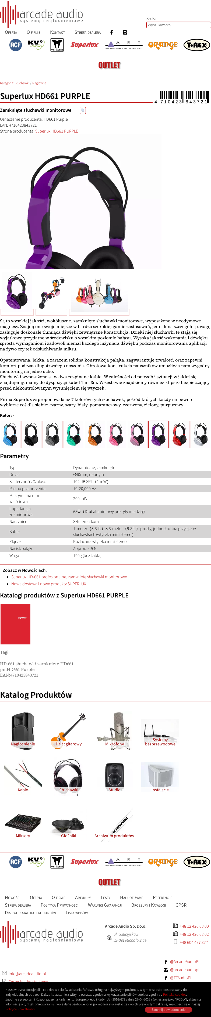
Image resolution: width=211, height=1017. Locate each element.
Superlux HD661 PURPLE (56, 131)
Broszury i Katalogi (148, 905)
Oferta (36, 897)
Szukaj (151, 19)
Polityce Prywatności (20, 1009)
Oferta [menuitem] (11, 32)
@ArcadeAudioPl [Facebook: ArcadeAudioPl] (184, 962)
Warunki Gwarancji (105, 905)
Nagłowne (39, 83)
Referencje (162, 897)
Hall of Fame (131, 897)
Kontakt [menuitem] (57, 32)
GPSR (181, 905)
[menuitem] (111, 32)
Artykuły (83, 897)
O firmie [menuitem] (33, 32)
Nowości (12, 897)
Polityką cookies (174, 994)
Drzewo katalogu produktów (30, 912)
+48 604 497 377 (194, 942)
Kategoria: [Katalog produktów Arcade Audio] (7, 83)
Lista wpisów (77, 912)
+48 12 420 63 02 (194, 934)
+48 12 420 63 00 (194, 926)
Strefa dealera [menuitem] (88, 32)
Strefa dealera (18, 905)
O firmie (58, 897)
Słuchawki (22, 83)
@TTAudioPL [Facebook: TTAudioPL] (181, 978)
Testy (105, 897)
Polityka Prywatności (59, 905)
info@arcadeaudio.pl (27, 974)
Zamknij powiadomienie (168, 1009)
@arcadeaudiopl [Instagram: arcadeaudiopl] (184, 970)
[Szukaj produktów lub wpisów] (178, 25)
